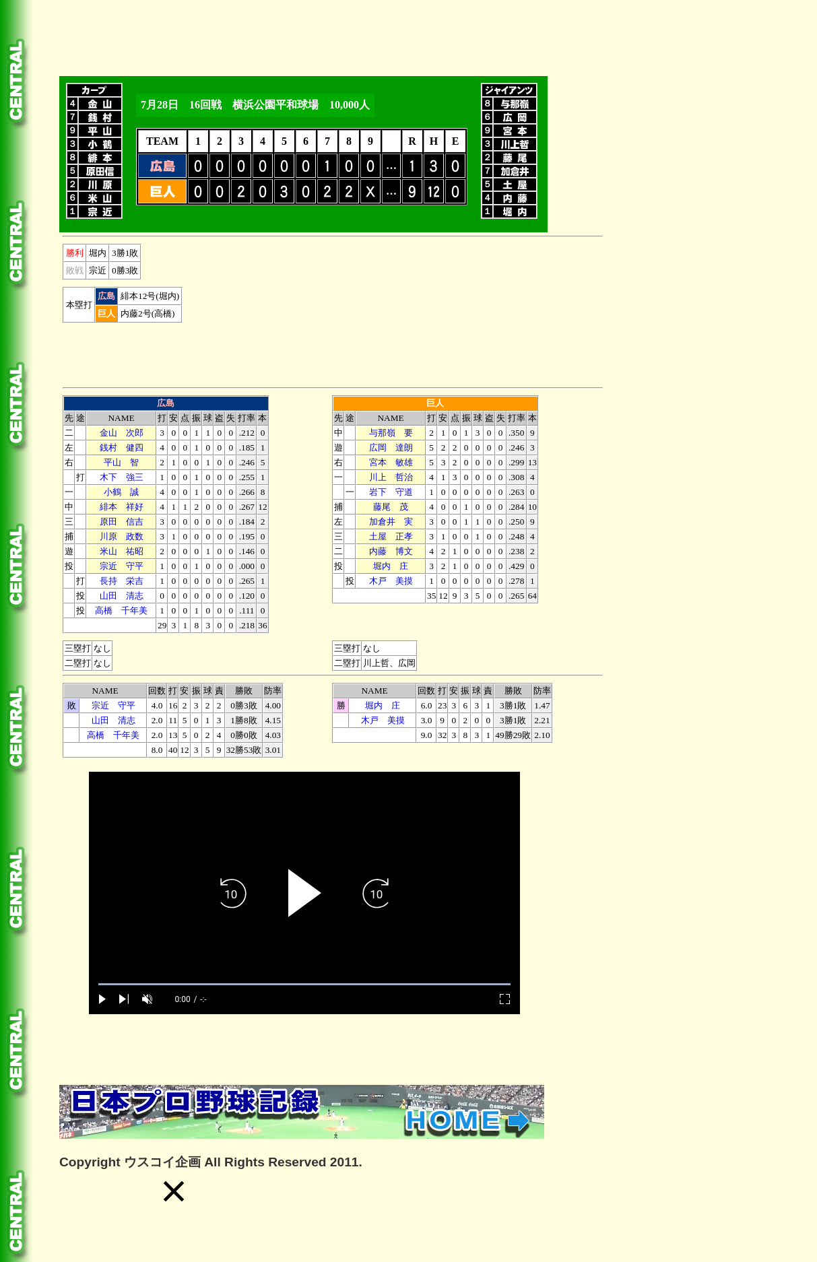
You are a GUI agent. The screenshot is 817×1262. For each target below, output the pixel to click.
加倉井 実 (391, 522)
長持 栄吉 (121, 581)
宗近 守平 (121, 566)
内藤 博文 (391, 551)
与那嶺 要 (391, 433)
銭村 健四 (121, 447)
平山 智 (121, 462)
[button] (174, 1191)
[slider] (304, 984)
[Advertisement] (304, 35)
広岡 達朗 (391, 447)
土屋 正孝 (391, 536)
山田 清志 (121, 596)
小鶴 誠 (121, 492)
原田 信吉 (121, 522)
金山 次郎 (121, 433)
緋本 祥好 (121, 507)
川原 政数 (121, 536)
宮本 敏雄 (391, 462)
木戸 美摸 (391, 581)
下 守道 (391, 492)
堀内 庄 (390, 566)
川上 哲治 (391, 477)
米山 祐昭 (121, 551)
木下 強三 (121, 477)
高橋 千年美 (121, 610)
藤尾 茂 (390, 507)
